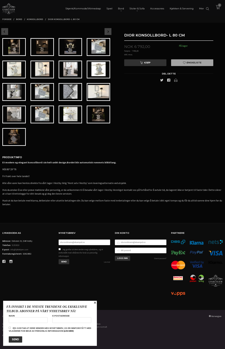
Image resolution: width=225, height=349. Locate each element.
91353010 (15, 245)
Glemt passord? (160, 258)
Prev (4, 31)
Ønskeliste (192, 62)
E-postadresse (71, 319)
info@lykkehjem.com (19, 249)
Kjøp (145, 62)
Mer (201, 7)
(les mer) (69, 331)
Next (108, 31)
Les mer (107, 262)
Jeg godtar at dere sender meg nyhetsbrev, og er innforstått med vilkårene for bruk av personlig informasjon (81, 252)
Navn (28, 319)
